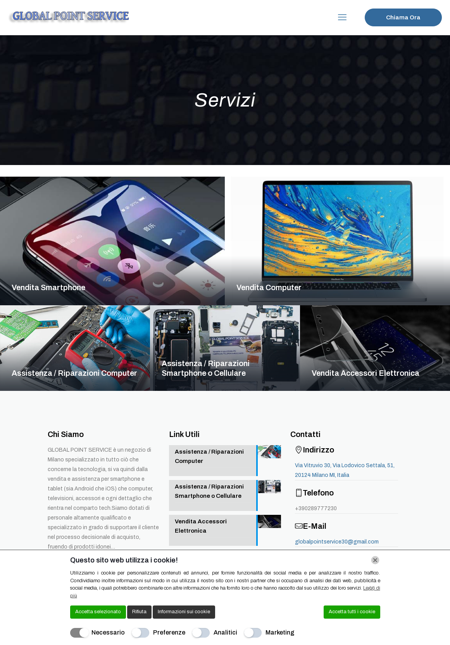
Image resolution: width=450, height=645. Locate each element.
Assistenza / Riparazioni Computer (74, 373)
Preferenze (169, 632)
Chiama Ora (403, 17)
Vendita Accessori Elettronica (365, 373)
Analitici (225, 632)
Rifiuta (139, 611)
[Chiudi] (375, 560)
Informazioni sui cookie (184, 611)
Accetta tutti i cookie (352, 611)
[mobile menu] (342, 17)
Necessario (108, 632)
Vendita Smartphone (48, 287)
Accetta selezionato (98, 611)
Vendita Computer (269, 287)
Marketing (280, 632)
